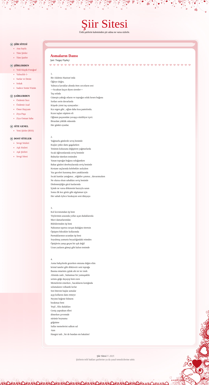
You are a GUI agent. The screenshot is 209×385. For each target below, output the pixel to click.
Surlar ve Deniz (23, 79)
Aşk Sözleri (21, 147)
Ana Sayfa (21, 48)
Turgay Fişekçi (62, 60)
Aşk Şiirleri (21, 152)
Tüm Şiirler (21, 53)
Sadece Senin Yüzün (26, 88)
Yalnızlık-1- (22, 74)
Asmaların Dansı (64, 56)
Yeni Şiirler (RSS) (25, 130)
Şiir (89, 23)
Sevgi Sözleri (22, 143)
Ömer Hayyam (23, 109)
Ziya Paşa (21, 113)
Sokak (19, 83)
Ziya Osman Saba (24, 118)
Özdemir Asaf (23, 104)
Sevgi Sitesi (22, 156)
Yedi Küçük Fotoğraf (26, 69)
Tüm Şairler (22, 57)
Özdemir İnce (22, 100)
